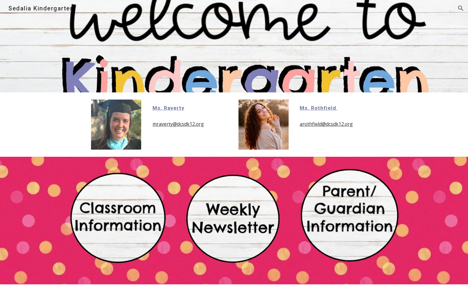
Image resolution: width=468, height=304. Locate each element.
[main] (190, 108)
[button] (461, 8)
